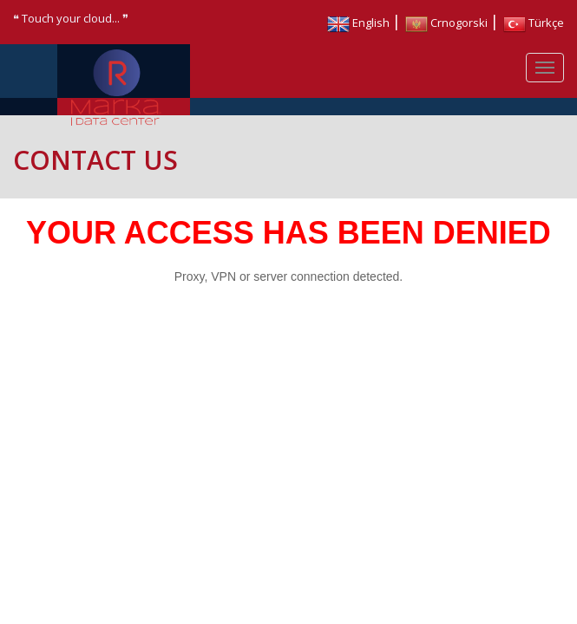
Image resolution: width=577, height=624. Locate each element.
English (358, 22)
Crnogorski (446, 22)
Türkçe (533, 22)
